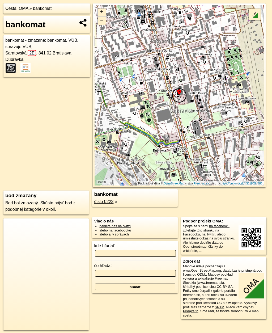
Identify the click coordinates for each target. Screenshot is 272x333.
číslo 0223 (103, 201)
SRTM (219, 307)
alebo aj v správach (114, 234)
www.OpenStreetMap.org (202, 270)
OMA (23, 8)
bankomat (42, 8)
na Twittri (208, 234)
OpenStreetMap (174, 183)
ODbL (201, 274)
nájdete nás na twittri (114, 226)
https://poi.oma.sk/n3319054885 (241, 183)
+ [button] (102, 12)
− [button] (102, 21)
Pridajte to (190, 311)
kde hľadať (104, 245)
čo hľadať (103, 265)
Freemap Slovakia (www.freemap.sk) (205, 280)
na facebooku (219, 226)
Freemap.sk (201, 183)
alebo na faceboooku (115, 230)
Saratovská (20, 53)
